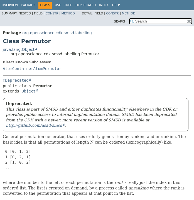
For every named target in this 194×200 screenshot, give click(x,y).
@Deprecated (16, 80)
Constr (52, 13)
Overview (10, 5)
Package (28, 5)
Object (28, 91)
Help (116, 5)
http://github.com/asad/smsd (34, 125)
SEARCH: (120, 21)
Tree (68, 5)
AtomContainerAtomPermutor (32, 68)
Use (58, 5)
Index (104, 5)
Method (68, 13)
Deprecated (85, 5)
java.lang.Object (19, 49)
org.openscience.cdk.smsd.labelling (57, 33)
